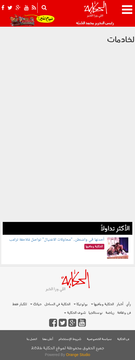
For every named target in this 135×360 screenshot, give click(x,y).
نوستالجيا (96, 312)
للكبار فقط (19, 304)
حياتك (36, 304)
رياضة (109, 312)
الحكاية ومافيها (102, 304)
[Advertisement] (67, 184)
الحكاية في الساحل (57, 304)
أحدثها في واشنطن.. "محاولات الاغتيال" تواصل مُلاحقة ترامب (56, 239)
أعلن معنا (47, 339)
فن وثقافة (124, 312)
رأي (128, 304)
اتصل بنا (32, 339)
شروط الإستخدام (69, 339)
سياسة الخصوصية (99, 339)
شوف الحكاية (75, 312)
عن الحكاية (123, 339)
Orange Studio (78, 355)
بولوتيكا (81, 304)
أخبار (120, 304)
